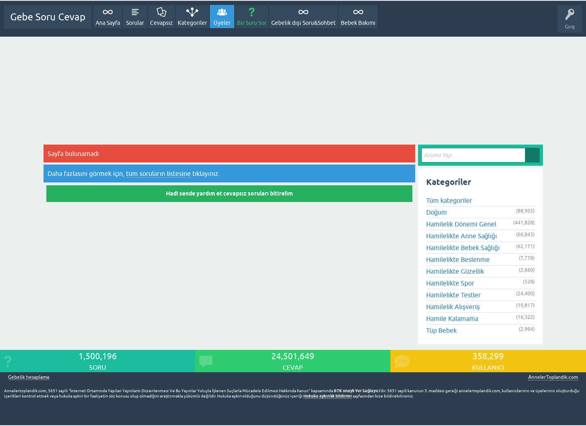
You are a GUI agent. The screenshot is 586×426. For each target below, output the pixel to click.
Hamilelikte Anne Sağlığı (461, 235)
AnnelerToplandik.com (553, 377)
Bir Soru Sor (251, 23)
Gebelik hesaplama (28, 377)
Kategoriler (192, 23)
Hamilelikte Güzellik (455, 271)
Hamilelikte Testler (453, 295)
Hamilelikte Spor (450, 283)
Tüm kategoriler (449, 200)
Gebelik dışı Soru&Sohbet (303, 23)
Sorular (135, 23)
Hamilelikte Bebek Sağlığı (463, 247)
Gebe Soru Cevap (47, 16)
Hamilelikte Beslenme (458, 259)
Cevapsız (161, 23)
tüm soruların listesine (158, 173)
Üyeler (222, 23)
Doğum (436, 212)
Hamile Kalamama (452, 318)
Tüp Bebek (441, 330)
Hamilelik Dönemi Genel (461, 224)
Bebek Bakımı (358, 23)
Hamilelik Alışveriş (453, 306)
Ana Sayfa (108, 23)
